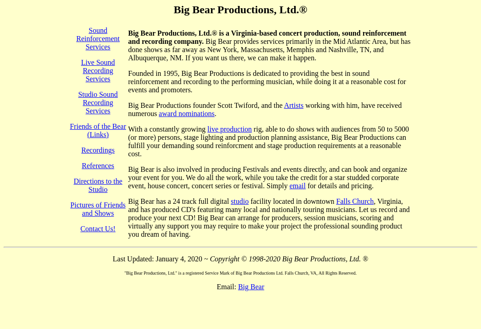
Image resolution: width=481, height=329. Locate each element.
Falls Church (355, 201)
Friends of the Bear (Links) (98, 130)
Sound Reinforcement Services (98, 39)
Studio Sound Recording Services (98, 102)
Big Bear (251, 287)
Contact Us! (98, 229)
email (298, 186)
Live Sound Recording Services (98, 70)
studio (239, 201)
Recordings (98, 150)
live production (229, 129)
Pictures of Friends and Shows (98, 209)
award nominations (187, 113)
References (98, 166)
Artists (294, 105)
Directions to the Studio (98, 185)
